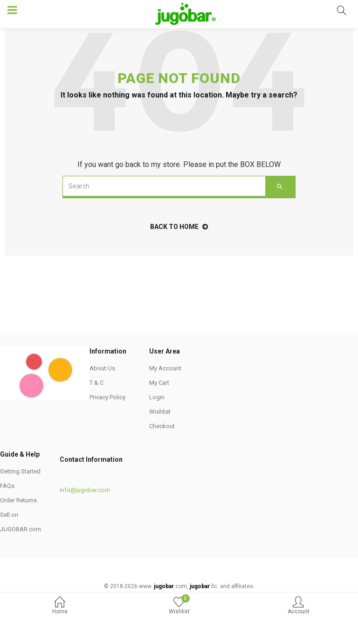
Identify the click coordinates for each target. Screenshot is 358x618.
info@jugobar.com (85, 489)
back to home (179, 226)
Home (59, 606)
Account (298, 606)
